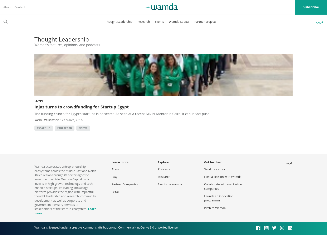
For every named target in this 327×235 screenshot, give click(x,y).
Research (143, 22)
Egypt (39, 101)
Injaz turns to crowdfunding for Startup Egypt (81, 107)
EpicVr (83, 128)
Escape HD (43, 128)
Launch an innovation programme (219, 198)
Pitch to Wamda (215, 208)
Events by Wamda (170, 184)
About (7, 7)
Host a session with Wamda (222, 177)
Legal (115, 192)
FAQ (114, 177)
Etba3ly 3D (64, 128)
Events (159, 22)
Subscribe (311, 7)
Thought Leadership (118, 22)
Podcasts (164, 169)
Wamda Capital (179, 22)
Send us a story (214, 169)
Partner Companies (125, 184)
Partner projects (205, 22)
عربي (320, 21)
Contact (19, 7)
